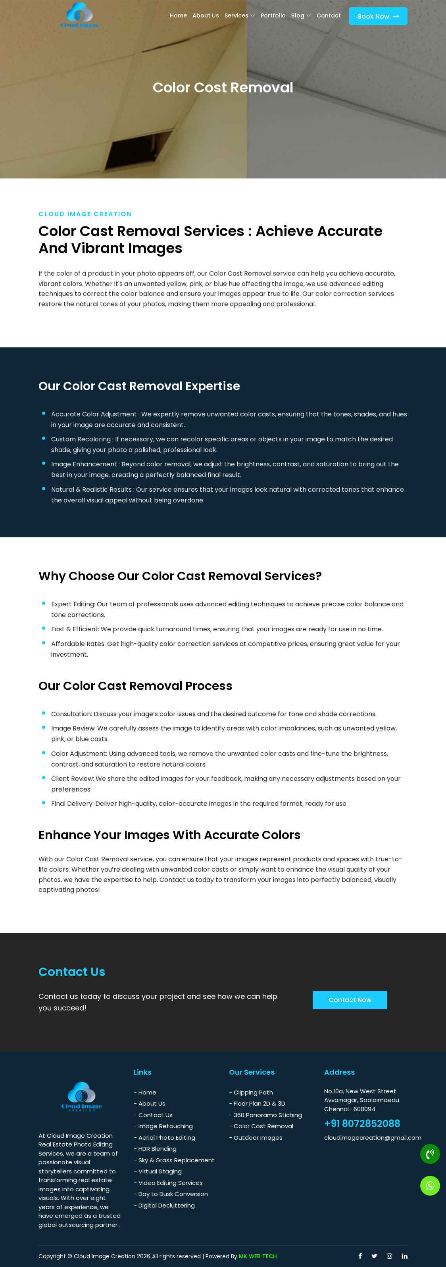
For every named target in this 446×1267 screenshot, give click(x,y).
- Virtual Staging (158, 1171)
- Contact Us (153, 1115)
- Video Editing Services (168, 1183)
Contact (329, 15)
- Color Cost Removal (261, 1126)
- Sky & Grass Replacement (174, 1160)
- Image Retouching (163, 1126)
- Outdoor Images (256, 1137)
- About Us (149, 1103)
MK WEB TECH (258, 1256)
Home (178, 15)
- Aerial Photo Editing (164, 1137)
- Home (145, 1092)
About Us (205, 15)
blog (297, 15)
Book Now (378, 16)
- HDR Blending (155, 1148)
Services (236, 15)
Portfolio (273, 15)
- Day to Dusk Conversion (171, 1194)
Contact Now (350, 999)
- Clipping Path (251, 1092)
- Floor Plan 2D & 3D (257, 1103)
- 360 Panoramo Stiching (265, 1115)
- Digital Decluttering (164, 1205)
